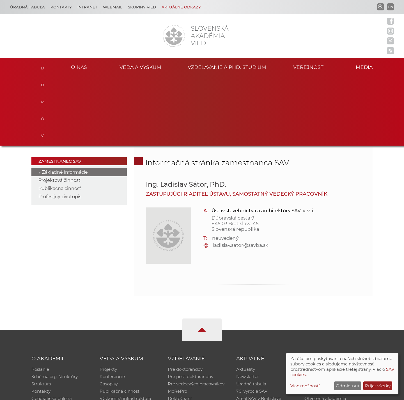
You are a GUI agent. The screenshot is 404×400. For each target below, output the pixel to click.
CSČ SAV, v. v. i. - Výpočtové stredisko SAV (115, 393)
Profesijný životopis (59, 127)
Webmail (112, 7)
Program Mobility (186, 336)
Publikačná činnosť (59, 119)
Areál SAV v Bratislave (258, 329)
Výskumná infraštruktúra (125, 329)
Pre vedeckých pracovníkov (196, 314)
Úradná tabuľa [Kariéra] (27, 7)
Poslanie (40, 300)
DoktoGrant (180, 329)
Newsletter (247, 307)
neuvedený (225, 169)
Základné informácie (65, 103)
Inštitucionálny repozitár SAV (334, 300)
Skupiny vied (142, 7)
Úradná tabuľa (251, 314)
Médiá (364, 67)
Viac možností (305, 385)
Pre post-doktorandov (190, 307)
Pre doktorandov (185, 300)
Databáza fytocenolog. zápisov (336, 314)
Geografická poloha (51, 329)
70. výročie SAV (251, 322)
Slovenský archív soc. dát (329, 307)
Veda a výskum (140, 67)
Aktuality (245, 300)
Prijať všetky (378, 385)
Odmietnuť (347, 385)
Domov (42, 66)
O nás (79, 67)
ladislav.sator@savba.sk (240, 176)
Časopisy (109, 314)
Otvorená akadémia (325, 329)
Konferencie (112, 307)
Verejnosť (308, 67)
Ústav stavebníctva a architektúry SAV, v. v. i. (263, 141)
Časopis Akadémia (323, 322)
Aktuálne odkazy (181, 7)
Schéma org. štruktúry (54, 307)
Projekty (108, 300)
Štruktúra (41, 314)
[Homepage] (174, 36)
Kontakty (61, 7)
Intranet (87, 7)
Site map (285, 393)
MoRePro (177, 322)
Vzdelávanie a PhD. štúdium (227, 67)
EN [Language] (390, 6)
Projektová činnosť (59, 111)
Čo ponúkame (251, 336)
